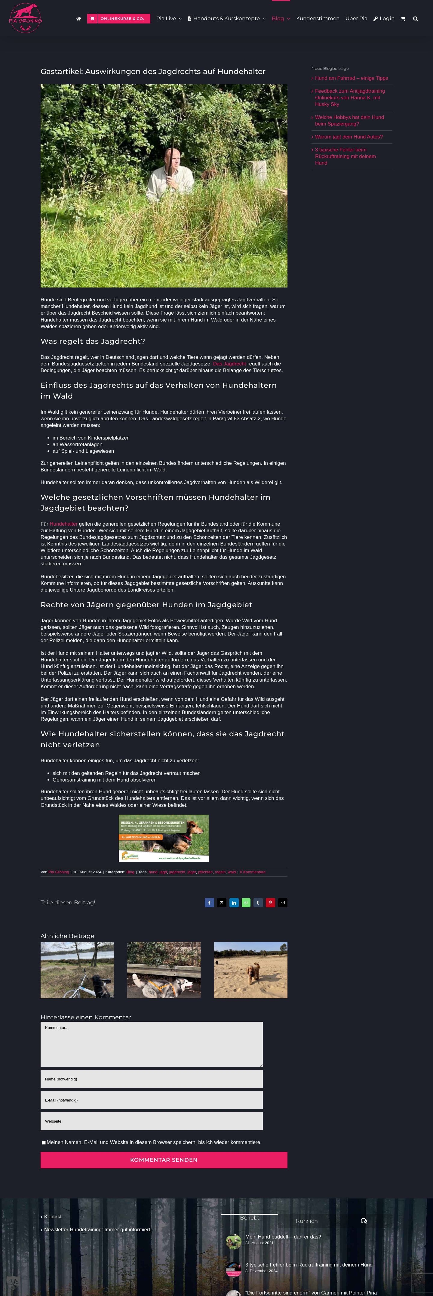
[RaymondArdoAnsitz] (164, 185)
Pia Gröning (58, 872)
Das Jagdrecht (229, 364)
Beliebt (249, 1217)
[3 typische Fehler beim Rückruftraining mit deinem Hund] (233, 1270)
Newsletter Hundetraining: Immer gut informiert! (98, 1229)
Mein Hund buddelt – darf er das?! (284, 1237)
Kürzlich (307, 1221)
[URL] (152, 1121)
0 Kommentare (253, 872)
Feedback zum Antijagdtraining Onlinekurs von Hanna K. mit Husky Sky (350, 97)
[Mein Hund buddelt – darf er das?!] (233, 1242)
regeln (220, 872)
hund (153, 872)
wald (232, 872)
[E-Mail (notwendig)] (152, 1100)
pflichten (205, 872)
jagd (163, 872)
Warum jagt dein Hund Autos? (349, 137)
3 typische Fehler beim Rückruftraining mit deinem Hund (345, 156)
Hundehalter (64, 524)
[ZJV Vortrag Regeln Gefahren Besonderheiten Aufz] (164, 817)
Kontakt (53, 1217)
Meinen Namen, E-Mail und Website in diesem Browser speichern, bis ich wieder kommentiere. (154, 1142)
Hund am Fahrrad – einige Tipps (351, 78)
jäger (191, 872)
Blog (130, 872)
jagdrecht (177, 872)
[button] (415, 18)
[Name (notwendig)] (152, 1079)
